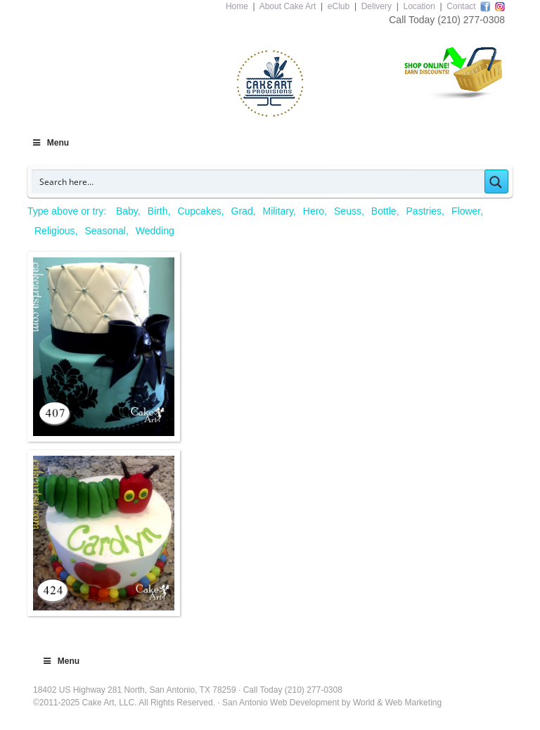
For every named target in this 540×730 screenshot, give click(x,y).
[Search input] (258, 181)
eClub (338, 6)
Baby (127, 211)
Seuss (347, 211)
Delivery (376, 6)
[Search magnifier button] (496, 181)
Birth (158, 211)
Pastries (424, 211)
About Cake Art (287, 6)
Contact (460, 6)
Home (237, 6)
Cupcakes (199, 211)
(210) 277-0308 (471, 19)
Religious (54, 230)
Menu (50, 143)
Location (419, 6)
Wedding (155, 230)
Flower (465, 211)
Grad (242, 211)
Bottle (384, 211)
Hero (313, 211)
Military (278, 211)
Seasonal (104, 230)
